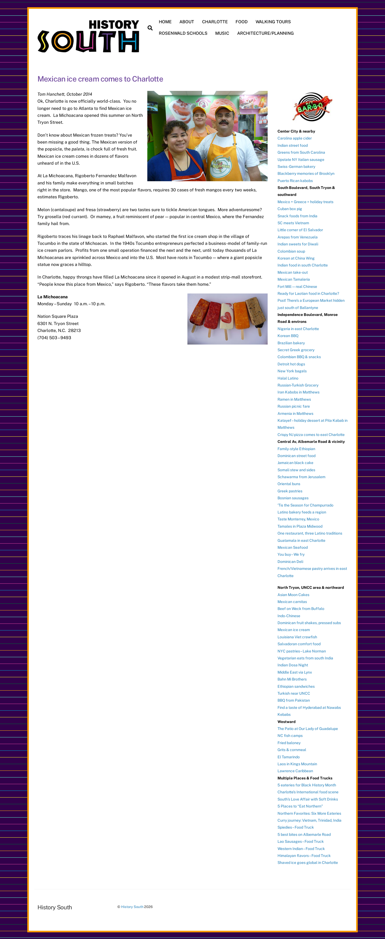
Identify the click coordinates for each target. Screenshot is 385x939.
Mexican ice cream (294, 629)
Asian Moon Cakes (293, 594)
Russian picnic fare (294, 406)
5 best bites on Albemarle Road (304, 834)
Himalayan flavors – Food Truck (304, 855)
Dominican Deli (290, 561)
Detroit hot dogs (291, 363)
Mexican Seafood (293, 547)
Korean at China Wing (296, 258)
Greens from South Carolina (301, 152)
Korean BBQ (288, 335)
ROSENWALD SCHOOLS (183, 33)
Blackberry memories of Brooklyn (306, 173)
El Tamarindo (289, 756)
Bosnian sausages (293, 497)
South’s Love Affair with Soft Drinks (308, 799)
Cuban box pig (290, 208)
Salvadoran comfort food (299, 643)
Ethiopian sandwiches (296, 686)
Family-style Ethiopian (296, 448)
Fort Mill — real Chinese (297, 286)
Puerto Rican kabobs (295, 180)
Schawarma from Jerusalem (301, 476)
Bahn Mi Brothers (292, 679)
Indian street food (293, 145)
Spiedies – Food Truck (296, 827)
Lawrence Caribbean (295, 770)
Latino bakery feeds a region (302, 511)
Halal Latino (288, 378)
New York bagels (292, 370)
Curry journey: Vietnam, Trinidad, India (309, 820)
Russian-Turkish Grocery (298, 384)
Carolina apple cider (295, 138)
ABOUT (187, 21)
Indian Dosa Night (293, 665)
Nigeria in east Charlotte (298, 328)
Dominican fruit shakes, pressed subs (309, 622)
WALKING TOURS (273, 21)
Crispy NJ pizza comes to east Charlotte (311, 434)
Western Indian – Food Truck (301, 848)
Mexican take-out (293, 272)
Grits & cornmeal (292, 749)
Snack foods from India (297, 215)
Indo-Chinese (289, 615)
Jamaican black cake (295, 462)
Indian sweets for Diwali (298, 243)
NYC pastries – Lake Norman (302, 650)
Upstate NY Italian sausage (301, 159)
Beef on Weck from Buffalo (301, 608)
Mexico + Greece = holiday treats (305, 201)
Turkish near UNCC (294, 693)
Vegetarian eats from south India (305, 657)
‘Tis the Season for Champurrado (305, 505)
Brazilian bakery (291, 342)
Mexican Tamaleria (294, 279)
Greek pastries (290, 490)
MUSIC (222, 33)
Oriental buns (289, 483)
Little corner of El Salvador (300, 229)
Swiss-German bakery (296, 166)
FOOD (242, 21)
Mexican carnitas (292, 601)
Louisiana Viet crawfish (297, 636)
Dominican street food (296, 455)
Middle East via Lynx (295, 672)
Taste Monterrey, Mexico (298, 519)
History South (132, 906)
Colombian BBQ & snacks (299, 356)
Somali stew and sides (296, 469)
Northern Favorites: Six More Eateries (309, 813)
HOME (165, 21)
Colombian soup (291, 251)
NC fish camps (290, 735)
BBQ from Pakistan (294, 700)
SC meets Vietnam (293, 222)
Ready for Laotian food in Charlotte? (308, 293)
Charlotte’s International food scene (308, 792)
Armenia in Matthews (295, 413)
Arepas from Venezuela (298, 236)
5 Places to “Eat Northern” (300, 805)
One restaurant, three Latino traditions (310, 533)
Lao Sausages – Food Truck (301, 841)
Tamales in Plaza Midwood (300, 526)
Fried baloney (289, 742)
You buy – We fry (291, 554)
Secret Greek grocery (296, 349)
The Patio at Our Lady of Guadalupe (308, 728)
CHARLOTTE (215, 21)
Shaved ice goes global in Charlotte (308, 862)
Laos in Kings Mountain (297, 763)
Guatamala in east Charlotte (301, 540)
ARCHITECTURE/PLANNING (265, 33)
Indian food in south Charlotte (303, 265)
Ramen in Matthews (294, 399)
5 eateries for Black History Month (307, 784)
